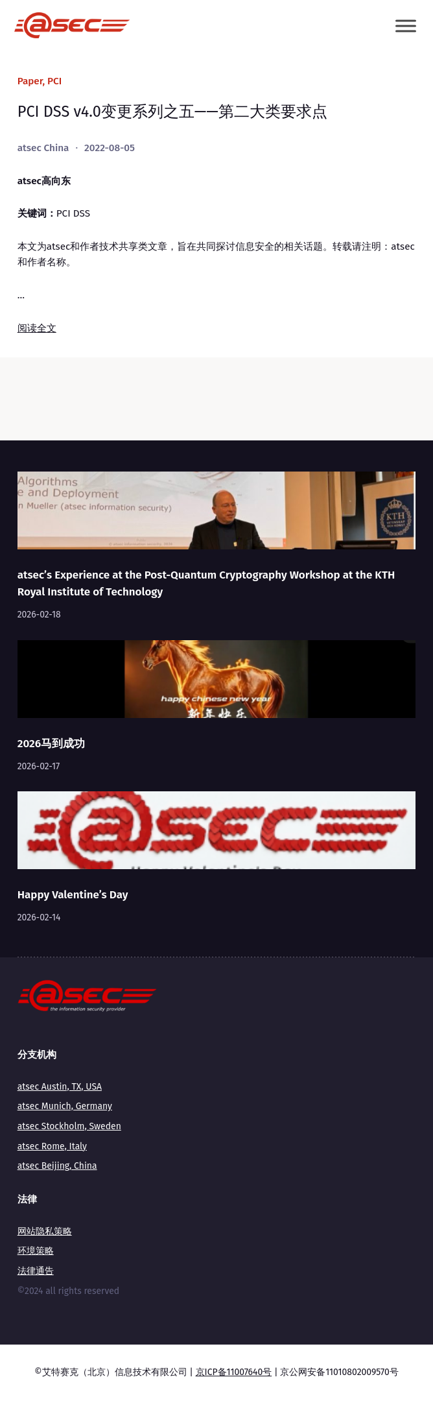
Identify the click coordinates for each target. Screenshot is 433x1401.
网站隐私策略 (45, 1231)
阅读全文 (37, 328)
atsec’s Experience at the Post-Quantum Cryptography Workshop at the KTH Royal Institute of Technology (206, 583)
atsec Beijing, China (57, 1165)
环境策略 (36, 1250)
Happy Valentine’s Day (73, 894)
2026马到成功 (51, 743)
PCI (54, 81)
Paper (30, 81)
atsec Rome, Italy (52, 1146)
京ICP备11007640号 (234, 1372)
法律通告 (36, 1270)
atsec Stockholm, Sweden (69, 1126)
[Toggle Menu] (405, 25)
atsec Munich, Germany (65, 1106)
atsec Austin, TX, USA (60, 1086)
